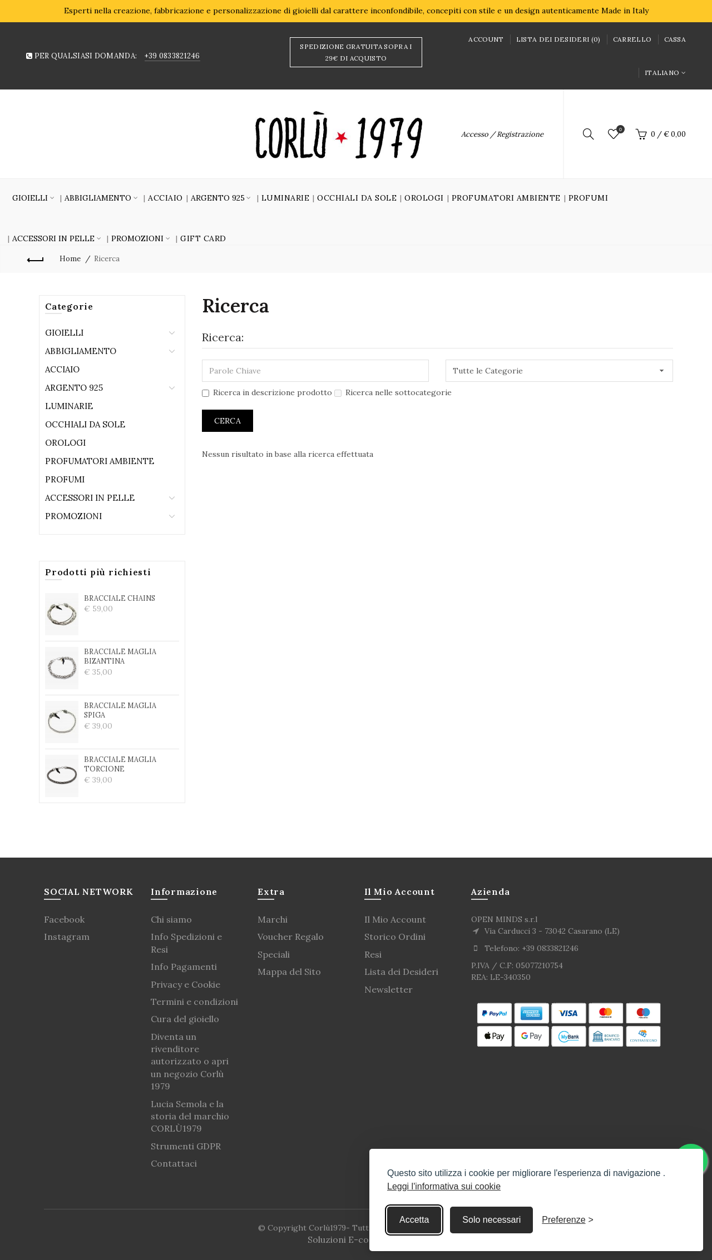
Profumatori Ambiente (506, 198)
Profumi (588, 198)
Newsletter (388, 989)
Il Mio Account (395, 919)
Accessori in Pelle (90, 497)
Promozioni (73, 516)
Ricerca (107, 258)
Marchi (273, 919)
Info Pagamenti (184, 966)
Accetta (414, 1219)
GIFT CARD (203, 238)
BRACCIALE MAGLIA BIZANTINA (120, 656)
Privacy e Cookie (185, 984)
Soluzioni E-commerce (356, 1239)
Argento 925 (74, 387)
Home (70, 258)
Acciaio (165, 198)
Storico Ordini (395, 936)
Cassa (675, 39)
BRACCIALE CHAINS (119, 598)
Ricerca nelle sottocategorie (393, 392)
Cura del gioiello (185, 1018)
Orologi (424, 198)
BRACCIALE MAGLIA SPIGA (120, 710)
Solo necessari (491, 1219)
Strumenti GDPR (186, 1146)
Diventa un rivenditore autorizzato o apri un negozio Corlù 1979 (190, 1061)
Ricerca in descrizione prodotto (267, 392)
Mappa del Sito (289, 971)
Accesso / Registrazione (502, 134)
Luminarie (285, 198)
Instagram (67, 936)
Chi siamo (171, 919)
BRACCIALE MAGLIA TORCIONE (120, 764)
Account (485, 39)
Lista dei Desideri (401, 971)
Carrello (632, 39)
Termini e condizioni (194, 1001)
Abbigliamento (80, 351)
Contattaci (174, 1163)
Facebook (64, 919)
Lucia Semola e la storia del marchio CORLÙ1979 (190, 1116)
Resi (373, 954)
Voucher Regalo (291, 936)
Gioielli (64, 332)
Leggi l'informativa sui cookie (444, 1186)
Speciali (274, 954)
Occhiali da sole (357, 198)
